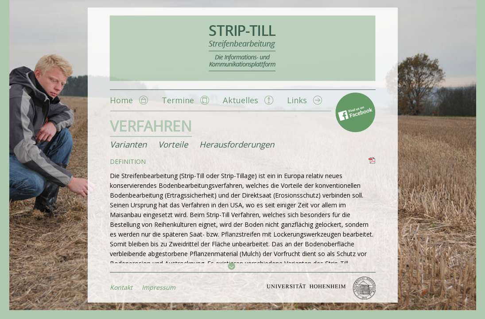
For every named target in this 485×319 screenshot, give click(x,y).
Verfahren (151, 126)
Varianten (128, 144)
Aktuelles (240, 100)
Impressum (158, 287)
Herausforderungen (236, 144)
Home (121, 100)
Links (297, 100)
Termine (178, 100)
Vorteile (173, 144)
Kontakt (121, 287)
